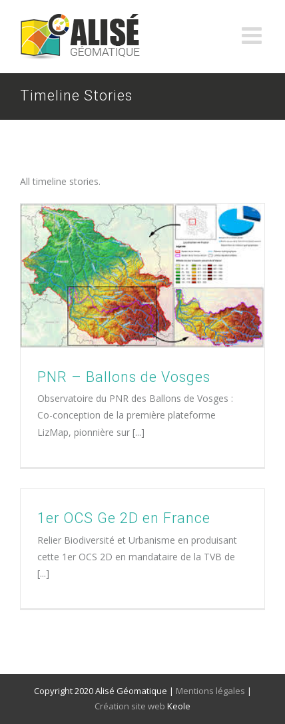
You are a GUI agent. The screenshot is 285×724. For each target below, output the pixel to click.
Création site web (130, 706)
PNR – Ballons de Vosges (123, 377)
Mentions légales (210, 691)
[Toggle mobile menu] (253, 35)
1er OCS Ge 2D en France (123, 518)
